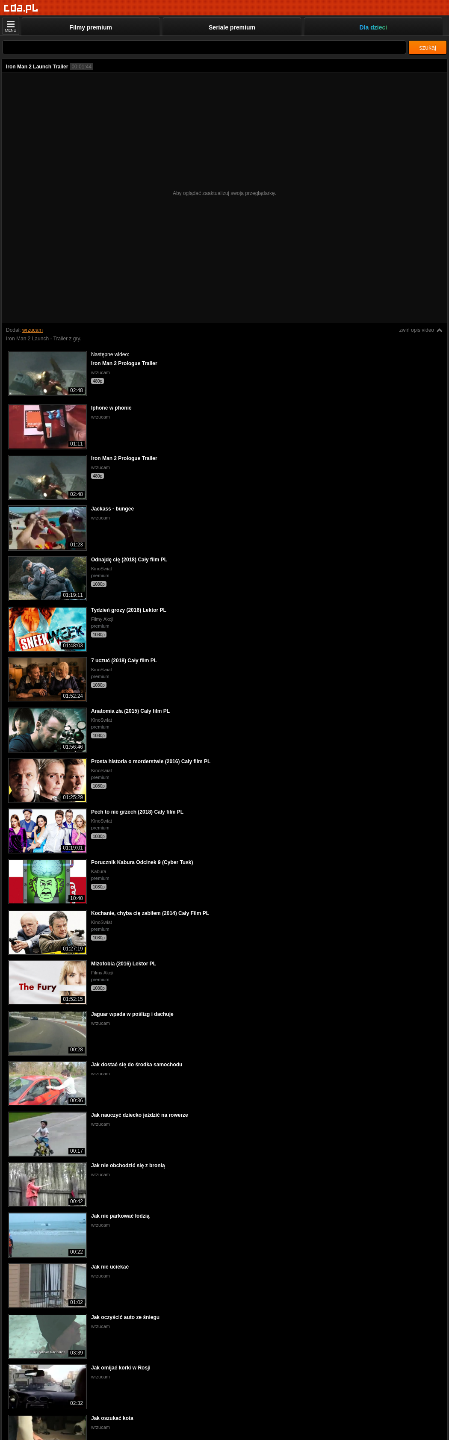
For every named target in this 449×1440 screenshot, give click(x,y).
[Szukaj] (204, 47)
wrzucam (32, 330)
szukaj (427, 47)
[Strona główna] (21, 8)
